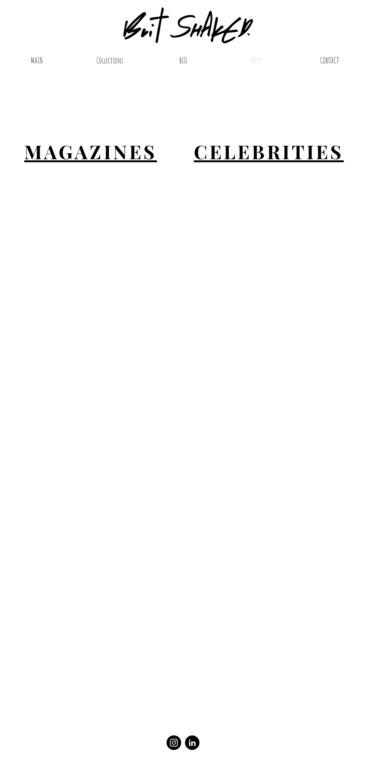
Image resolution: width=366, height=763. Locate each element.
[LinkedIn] (192, 742)
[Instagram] (174, 742)
